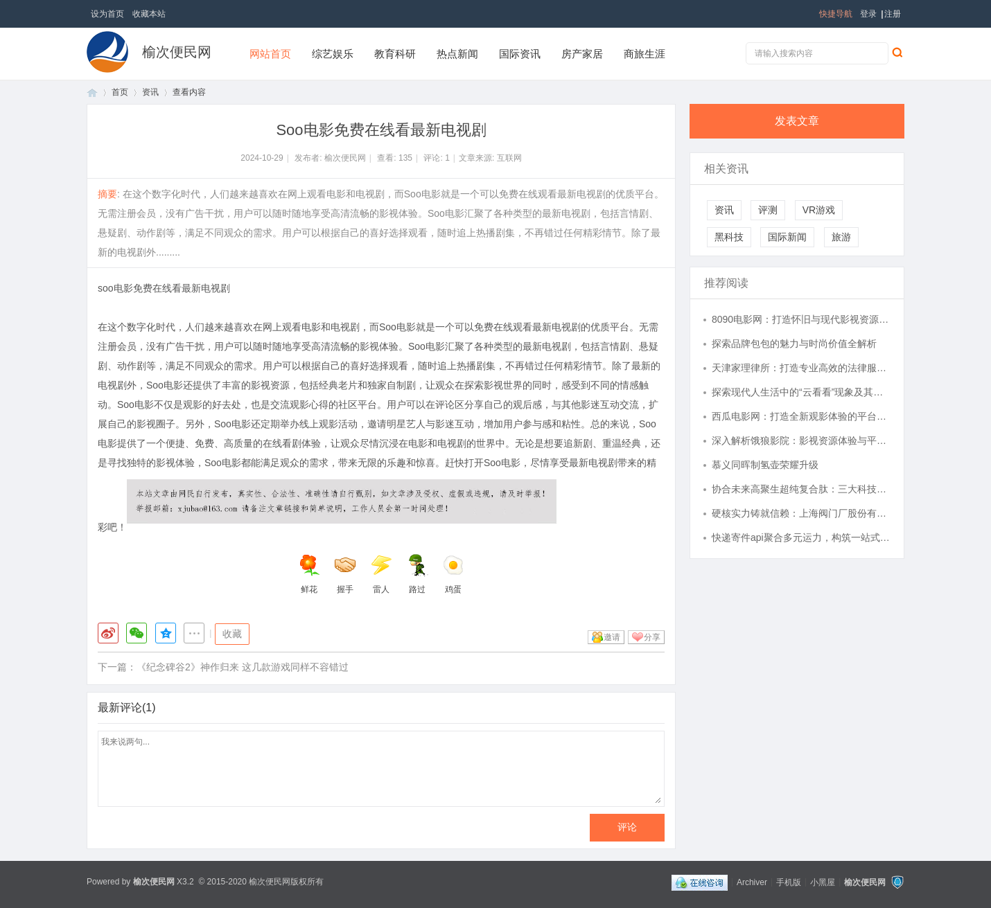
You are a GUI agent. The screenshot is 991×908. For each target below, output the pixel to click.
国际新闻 (787, 236)
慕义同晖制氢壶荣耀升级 (765, 464)
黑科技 (729, 236)
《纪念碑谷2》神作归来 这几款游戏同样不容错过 (243, 667)
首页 (92, 92)
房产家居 (582, 54)
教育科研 (395, 54)
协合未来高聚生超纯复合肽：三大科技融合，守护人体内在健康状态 (801, 489)
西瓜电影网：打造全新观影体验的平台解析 (801, 416)
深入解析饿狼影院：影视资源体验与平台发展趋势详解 (801, 440)
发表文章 (797, 121)
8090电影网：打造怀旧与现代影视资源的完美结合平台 (801, 319)
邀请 (612, 637)
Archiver (752, 882)
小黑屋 (822, 882)
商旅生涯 (644, 54)
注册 (892, 14)
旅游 (841, 236)
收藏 (232, 633)
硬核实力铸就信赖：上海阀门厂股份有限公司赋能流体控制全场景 (801, 513)
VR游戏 (819, 209)
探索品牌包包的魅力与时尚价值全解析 (794, 343)
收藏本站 (149, 14)
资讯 (150, 92)
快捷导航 (835, 14)
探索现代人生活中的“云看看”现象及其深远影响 (801, 392)
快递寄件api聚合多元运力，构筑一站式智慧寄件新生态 (801, 537)
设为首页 (107, 14)
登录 (868, 14)
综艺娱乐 (332, 54)
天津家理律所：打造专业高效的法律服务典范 (801, 367)
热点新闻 (457, 54)
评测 (768, 209)
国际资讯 (520, 54)
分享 (652, 637)
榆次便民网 (176, 52)
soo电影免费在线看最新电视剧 (164, 288)
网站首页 (270, 54)
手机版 (788, 882)
